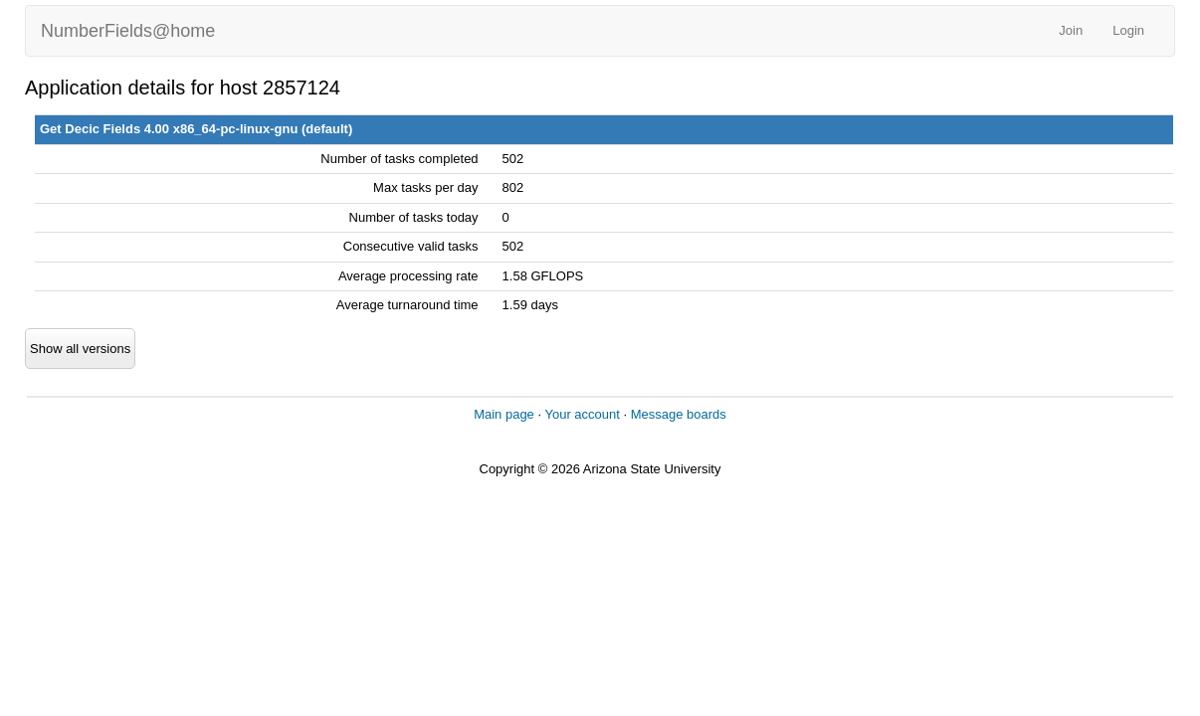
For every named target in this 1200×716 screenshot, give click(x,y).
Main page (504, 414)
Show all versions (80, 348)
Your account (581, 414)
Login (1128, 30)
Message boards (678, 414)
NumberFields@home (128, 31)
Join (1071, 30)
